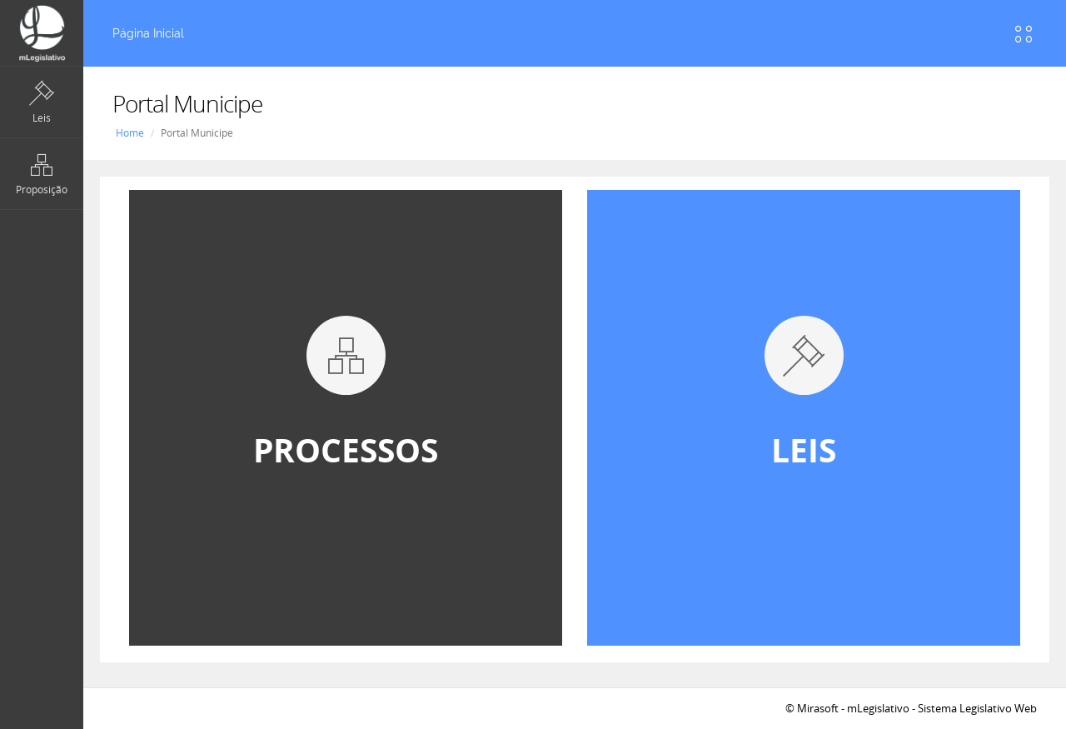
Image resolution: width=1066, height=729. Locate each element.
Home (130, 133)
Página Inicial (148, 33)
